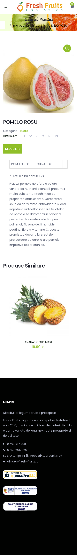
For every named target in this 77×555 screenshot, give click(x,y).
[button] (72, 7)
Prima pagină (19, 25)
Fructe (38, 25)
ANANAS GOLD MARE (39, 342)
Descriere (12, 149)
